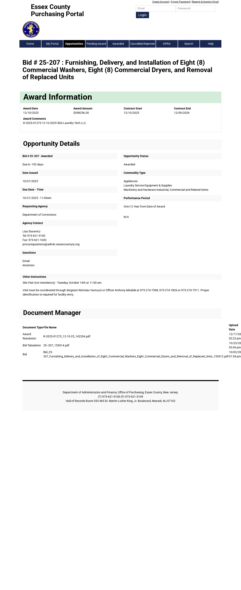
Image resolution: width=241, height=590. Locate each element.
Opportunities (74, 43)
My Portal (52, 43)
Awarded (118, 43)
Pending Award (96, 43)
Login (142, 15)
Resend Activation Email (205, 1)
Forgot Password (180, 1)
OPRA (166, 43)
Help (211, 43)
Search (188, 43)
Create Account (160, 1)
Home (30, 43)
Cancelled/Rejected (142, 43)
